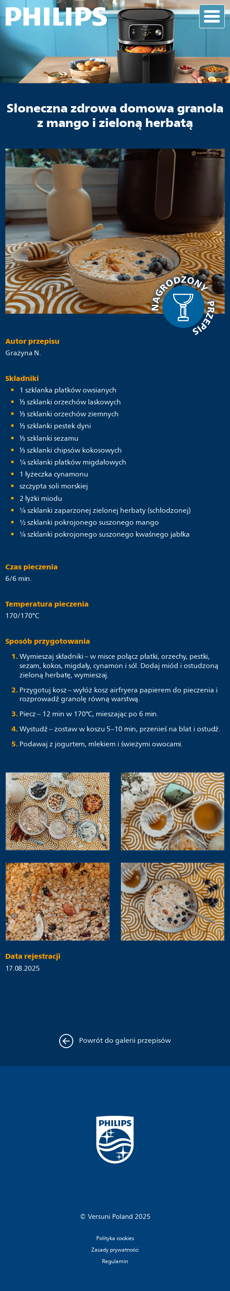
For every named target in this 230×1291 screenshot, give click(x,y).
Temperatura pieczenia (47, 604)
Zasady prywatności (115, 1250)
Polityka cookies (115, 1238)
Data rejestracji (32, 956)
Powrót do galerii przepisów (115, 1041)
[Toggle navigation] (212, 16)
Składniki (22, 378)
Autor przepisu (32, 341)
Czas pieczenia (31, 567)
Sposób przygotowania (47, 641)
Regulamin (115, 1261)
